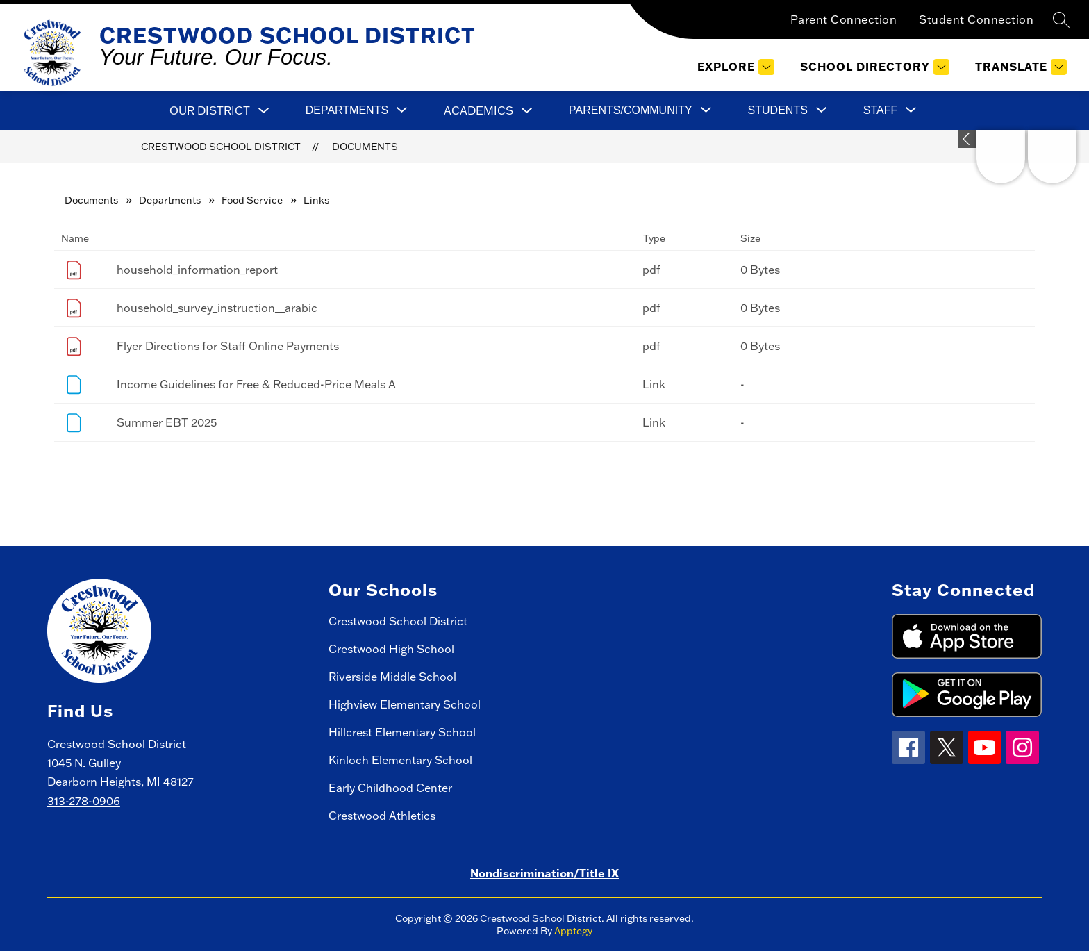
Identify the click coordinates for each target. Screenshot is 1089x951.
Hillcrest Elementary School (402, 732)
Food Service (252, 200)
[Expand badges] (967, 139)
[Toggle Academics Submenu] (527, 110)
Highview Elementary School (405, 704)
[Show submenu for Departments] (347, 110)
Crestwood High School (391, 649)
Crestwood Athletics (382, 815)
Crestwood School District (221, 146)
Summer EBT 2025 (167, 422)
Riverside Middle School (392, 677)
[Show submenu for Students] (778, 110)
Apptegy (573, 931)
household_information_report (197, 269)
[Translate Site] (1019, 67)
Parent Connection (843, 19)
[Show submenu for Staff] (880, 110)
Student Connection (976, 19)
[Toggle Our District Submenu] (264, 110)
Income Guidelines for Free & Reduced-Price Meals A (256, 384)
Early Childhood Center (390, 788)
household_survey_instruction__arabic (217, 308)
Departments (170, 200)
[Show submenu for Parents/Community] (630, 110)
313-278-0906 (83, 801)
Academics (478, 110)
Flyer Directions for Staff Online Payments (228, 346)
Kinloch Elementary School (400, 760)
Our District (209, 110)
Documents (365, 146)
